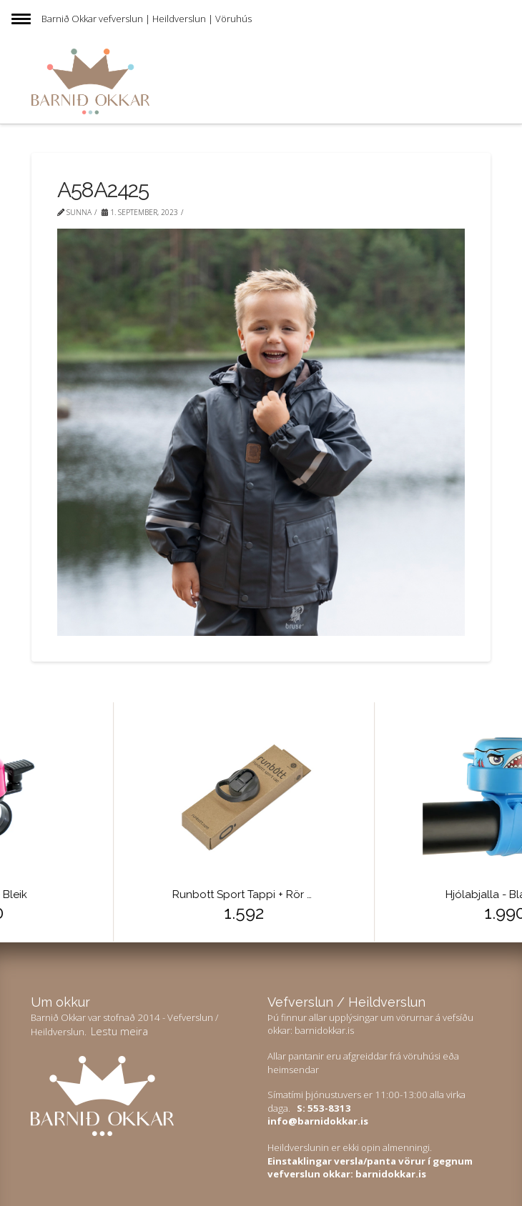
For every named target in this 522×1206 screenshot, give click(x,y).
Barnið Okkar (69, 18)
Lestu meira (119, 1031)
